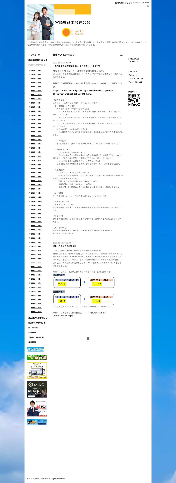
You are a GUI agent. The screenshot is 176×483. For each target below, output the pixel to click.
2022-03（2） (36, 263)
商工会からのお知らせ (38, 318)
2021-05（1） (36, 291)
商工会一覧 (33, 327)
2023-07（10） (37, 197)
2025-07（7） (36, 103)
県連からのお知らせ (37, 64)
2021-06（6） (36, 287)
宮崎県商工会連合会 (40, 478)
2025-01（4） (36, 123)
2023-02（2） (36, 217)
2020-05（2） (36, 308)
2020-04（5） (36, 312)
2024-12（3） (36, 127)
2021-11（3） (36, 267)
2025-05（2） (36, 107)
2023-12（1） (36, 177)
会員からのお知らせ (37, 322)
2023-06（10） (37, 201)
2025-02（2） (36, 119)
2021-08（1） (36, 279)
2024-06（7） (36, 152)
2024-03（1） (36, 164)
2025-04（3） (36, 111)
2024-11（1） (36, 132)
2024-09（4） (36, 140)
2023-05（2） (36, 205)
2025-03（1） (36, 115)
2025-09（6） (36, 95)
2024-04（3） (36, 160)
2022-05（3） (36, 254)
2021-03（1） (36, 295)
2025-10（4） (36, 91)
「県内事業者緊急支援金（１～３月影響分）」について (76, 66)
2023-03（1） (36, 213)
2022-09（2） (36, 238)
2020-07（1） (36, 299)
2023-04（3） (36, 209)
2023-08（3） (36, 193)
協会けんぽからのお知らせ (64, 246)
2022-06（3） (36, 250)
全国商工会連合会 (36, 337)
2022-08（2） (36, 242)
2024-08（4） (36, 144)
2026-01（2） (36, 82)
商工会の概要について (38, 60)
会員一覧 (32, 332)
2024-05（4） (36, 156)
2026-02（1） (36, 78)
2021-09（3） (36, 275)
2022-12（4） (36, 226)
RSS (121, 55)
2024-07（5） (36, 148)
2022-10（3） (36, 234)
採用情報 (32, 342)
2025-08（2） (36, 99)
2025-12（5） (36, 86)
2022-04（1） (36, 258)
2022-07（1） (36, 246)
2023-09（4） (36, 189)
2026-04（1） (36, 70)
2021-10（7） (36, 271)
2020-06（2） (36, 303)
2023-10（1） (36, 185)
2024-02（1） (36, 168)
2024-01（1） (36, 172)
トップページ (34, 55)
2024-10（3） (36, 136)
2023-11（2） (36, 181)
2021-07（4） (36, 283)
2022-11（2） (36, 230)
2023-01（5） (36, 222)
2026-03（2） (36, 74)
